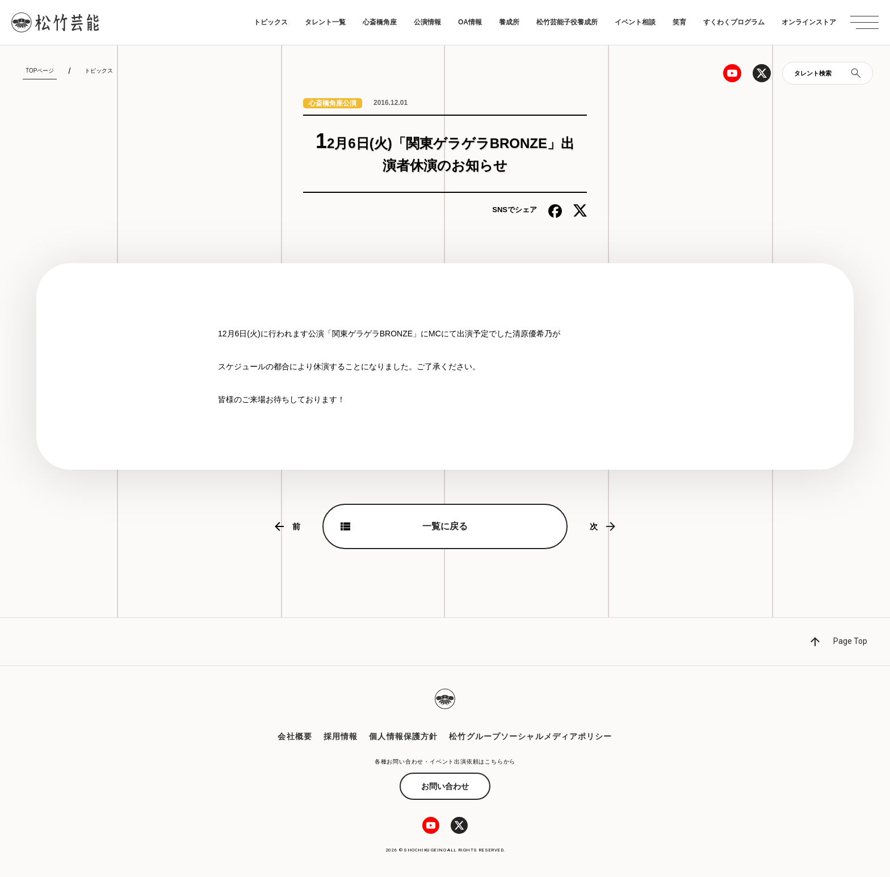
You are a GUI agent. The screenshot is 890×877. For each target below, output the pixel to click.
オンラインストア (809, 22)
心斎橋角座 (380, 22)
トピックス (271, 22)
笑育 (679, 22)
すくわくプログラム (734, 22)
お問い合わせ (445, 786)
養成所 (509, 22)
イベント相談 (635, 22)
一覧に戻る (445, 526)
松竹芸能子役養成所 (567, 22)
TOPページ (40, 71)
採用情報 (341, 736)
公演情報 (427, 22)
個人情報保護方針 (403, 736)
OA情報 (470, 22)
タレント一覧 (325, 22)
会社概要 (295, 736)
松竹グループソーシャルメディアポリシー (530, 736)
